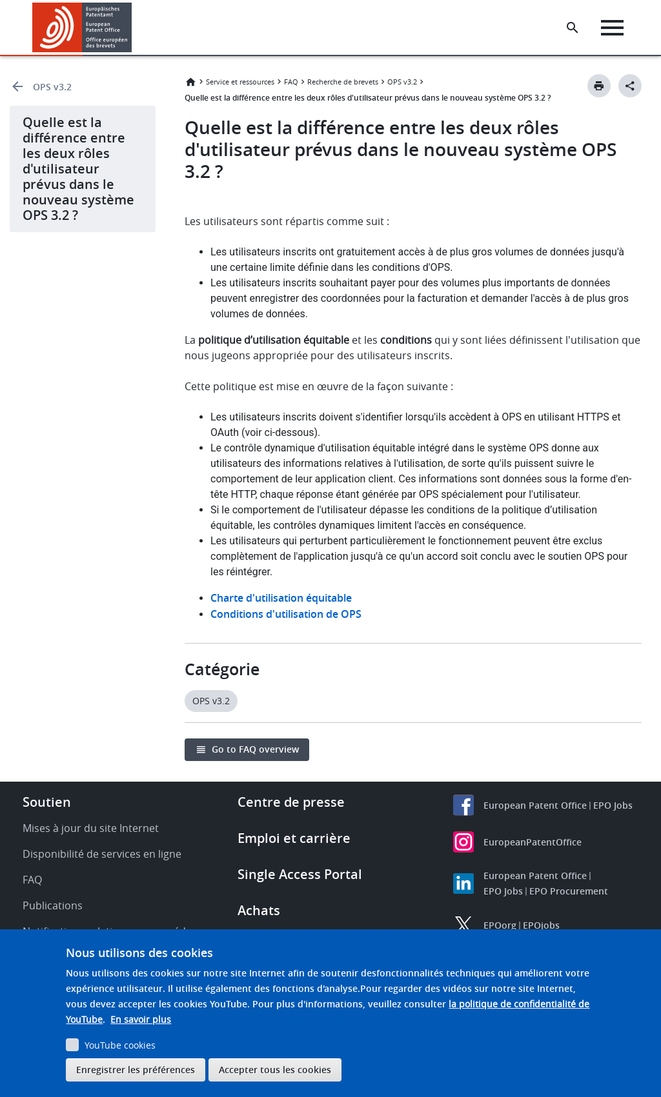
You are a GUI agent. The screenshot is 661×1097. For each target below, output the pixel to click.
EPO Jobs (613, 805)
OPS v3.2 (52, 87)
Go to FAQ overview (255, 749)
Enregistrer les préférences (135, 1069)
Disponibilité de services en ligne (102, 854)
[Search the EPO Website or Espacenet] (573, 27)
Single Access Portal (300, 874)
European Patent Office (535, 805)
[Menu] (613, 27)
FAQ (291, 81)
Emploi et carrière (294, 838)
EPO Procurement (568, 891)
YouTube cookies (120, 1045)
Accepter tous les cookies (275, 1069)
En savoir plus (140, 1019)
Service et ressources (240, 81)
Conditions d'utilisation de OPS (285, 614)
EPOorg (499, 925)
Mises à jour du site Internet (91, 828)
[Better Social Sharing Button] (630, 85)
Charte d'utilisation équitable (281, 598)
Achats (259, 910)
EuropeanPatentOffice (532, 842)
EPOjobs (541, 925)
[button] (134, 28)
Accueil (190, 82)
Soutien (47, 802)
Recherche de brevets (342, 81)
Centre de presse (291, 802)
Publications (53, 905)
